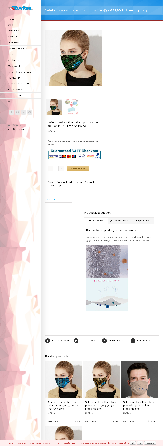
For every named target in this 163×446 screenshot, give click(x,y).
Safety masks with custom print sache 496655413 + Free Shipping (100, 406)
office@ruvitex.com (16, 129)
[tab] (58, 200)
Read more (150, 443)
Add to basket (78, 169)
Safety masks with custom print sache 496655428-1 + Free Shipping (62, 406)
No (140, 443)
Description (50, 200)
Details (77, 422)
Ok (133, 443)
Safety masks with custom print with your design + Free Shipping (138, 406)
